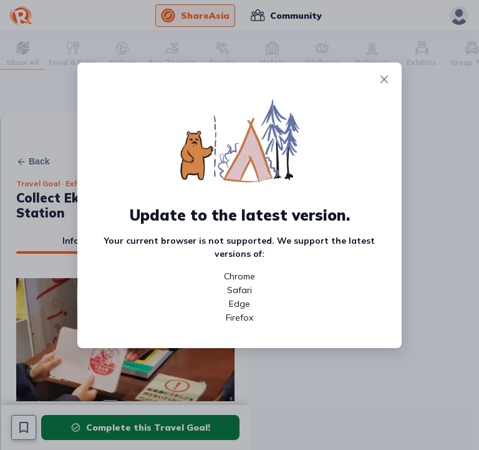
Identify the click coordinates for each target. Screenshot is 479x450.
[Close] (384, 80)
